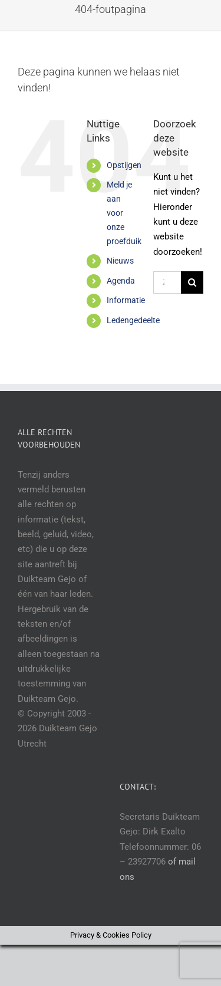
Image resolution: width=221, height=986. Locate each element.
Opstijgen (124, 165)
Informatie (126, 300)
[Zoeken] (192, 282)
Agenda (121, 280)
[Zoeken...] (167, 282)
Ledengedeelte (133, 320)
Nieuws (120, 260)
